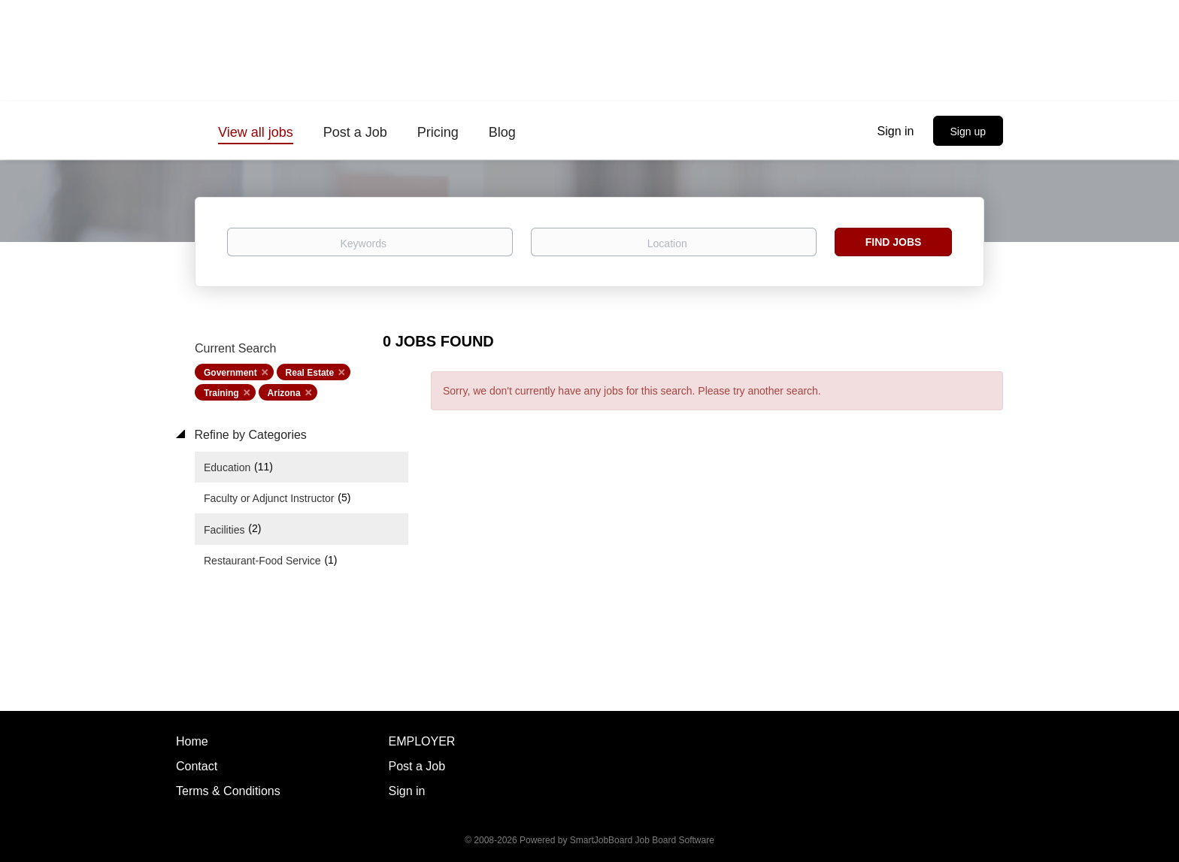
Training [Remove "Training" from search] (221, 393)
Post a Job (417, 766)
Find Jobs (893, 242)
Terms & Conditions (228, 791)
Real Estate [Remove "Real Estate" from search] (310, 372)
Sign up (968, 132)
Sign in (895, 131)
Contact (196, 766)
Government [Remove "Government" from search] (230, 372)
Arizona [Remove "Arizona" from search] (284, 393)
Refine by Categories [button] (249, 434)
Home (192, 741)
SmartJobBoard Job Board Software (642, 840)
